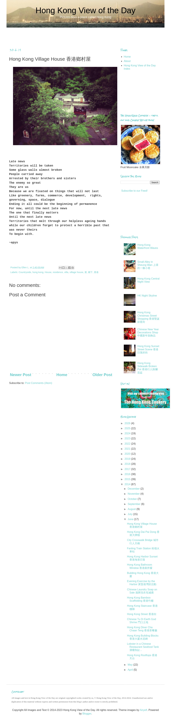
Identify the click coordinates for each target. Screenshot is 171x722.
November (134, 493)
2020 (128, 453)
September (134, 504)
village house (76, 272)
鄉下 (90, 272)
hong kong (37, 272)
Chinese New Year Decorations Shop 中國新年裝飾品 (148, 332)
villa (66, 272)
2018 (128, 464)
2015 (128, 479)
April (131, 669)
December (134, 488)
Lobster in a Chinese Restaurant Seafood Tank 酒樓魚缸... (143, 646)
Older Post (102, 374)
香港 (96, 272)
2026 (128, 423)
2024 (128, 433)
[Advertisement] (85, 35)
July (130, 514)
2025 (128, 428)
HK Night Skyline (147, 295)
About (127, 61)
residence (58, 272)
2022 (128, 443)
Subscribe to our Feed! (134, 190)
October (133, 499)
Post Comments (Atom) (38, 383)
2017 (128, 469)
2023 (128, 438)
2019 (128, 458)
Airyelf (143, 710)
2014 (128, 484)
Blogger (86, 713)
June (131, 519)
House (48, 272)
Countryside (25, 272)
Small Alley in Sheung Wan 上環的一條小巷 (147, 264)
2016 (128, 474)
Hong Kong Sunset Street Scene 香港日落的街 (148, 349)
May (130, 664)
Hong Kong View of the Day (85, 10)
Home (61, 374)
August (132, 509)
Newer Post (20, 374)
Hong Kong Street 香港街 (141, 614)
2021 (128, 448)
